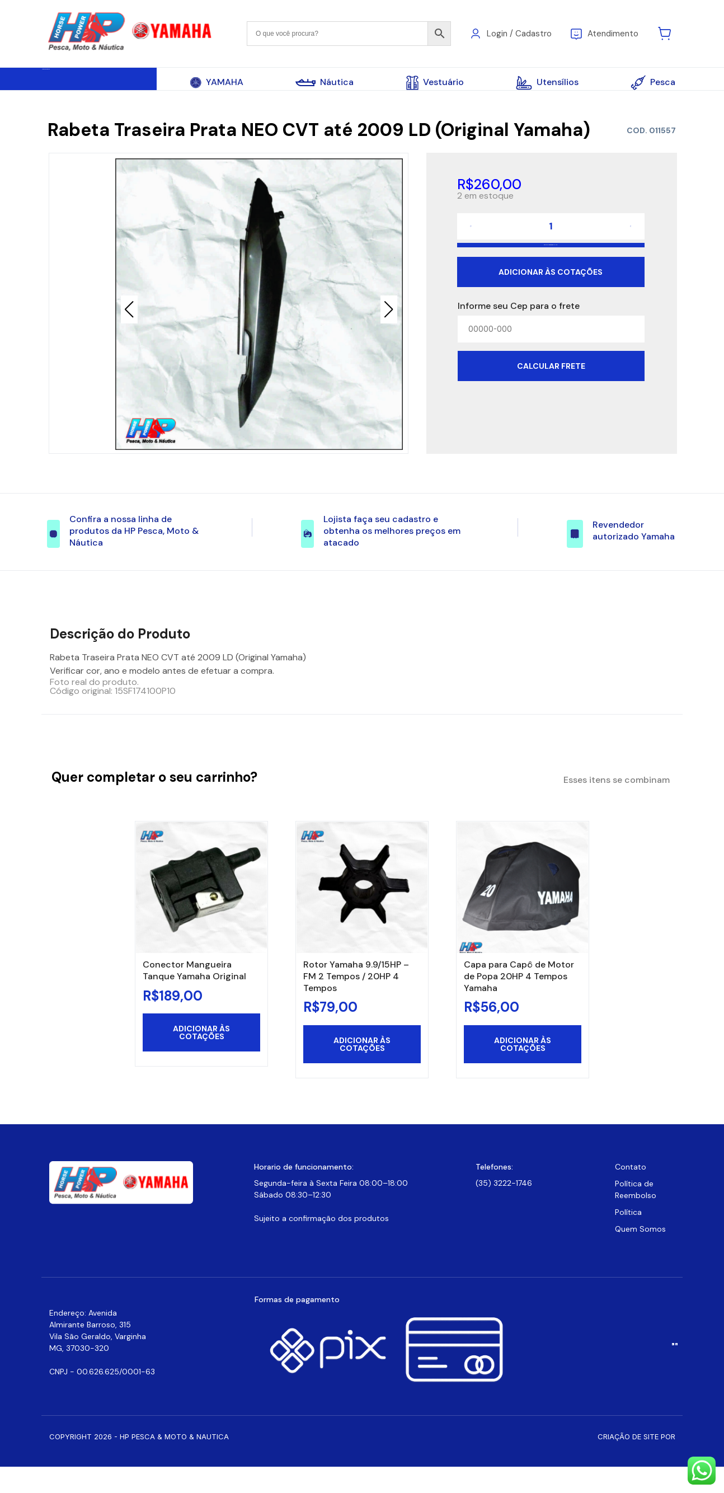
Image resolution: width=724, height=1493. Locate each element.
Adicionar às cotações (551, 314)
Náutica (324, 82)
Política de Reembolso (635, 1216)
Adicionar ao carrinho (550, 276)
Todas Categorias (97, 83)
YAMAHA (216, 82)
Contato (630, 1193)
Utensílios (547, 83)
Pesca (653, 82)
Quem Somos (640, 1255)
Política (628, 1238)
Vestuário (435, 83)
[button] (388, 318)
